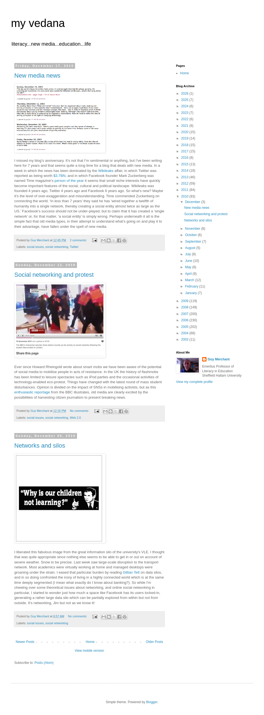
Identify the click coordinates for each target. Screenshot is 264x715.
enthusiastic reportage (32, 392)
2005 (185, 327)
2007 (185, 314)
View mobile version (89, 651)
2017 (185, 151)
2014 (185, 170)
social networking (56, 246)
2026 (185, 93)
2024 (185, 106)
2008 (185, 307)
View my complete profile (194, 382)
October (191, 235)
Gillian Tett (131, 572)
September (193, 241)
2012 (185, 183)
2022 (185, 119)
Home (90, 642)
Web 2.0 (75, 417)
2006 (185, 320)
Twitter (74, 246)
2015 (185, 164)
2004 (185, 333)
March (190, 280)
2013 (185, 177)
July (188, 254)
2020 (185, 132)
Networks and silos (39, 445)
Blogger (151, 702)
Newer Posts (25, 642)
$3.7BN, (60, 176)
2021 (185, 126)
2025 (185, 100)
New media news (37, 75)
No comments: (80, 410)
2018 (185, 145)
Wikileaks (106, 171)
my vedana (38, 23)
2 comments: (79, 240)
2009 (185, 301)
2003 (185, 339)
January (191, 293)
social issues (35, 246)
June (189, 261)
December (193, 202)
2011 (185, 190)
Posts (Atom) (43, 663)
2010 (185, 196)
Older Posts (154, 642)
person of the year (69, 181)
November (193, 229)
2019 (185, 138)
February (192, 286)
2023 (185, 113)
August (190, 248)
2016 (185, 158)
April (189, 274)
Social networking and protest (54, 274)
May (188, 267)
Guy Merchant (219, 359)
